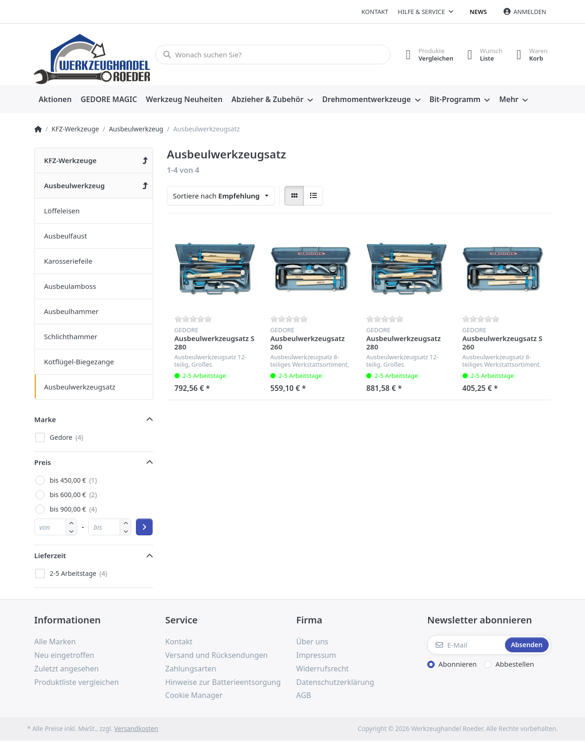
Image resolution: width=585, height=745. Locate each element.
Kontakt (375, 11)
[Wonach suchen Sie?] (272, 54)
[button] (71, 531)
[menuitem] (55, 99)
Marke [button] (45, 419)
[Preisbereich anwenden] (144, 527)
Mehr (508, 99)
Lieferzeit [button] (50, 555)
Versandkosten (136, 728)
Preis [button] (42, 462)
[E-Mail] (465, 645)
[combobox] (221, 195)
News (478, 11)
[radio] (294, 195)
